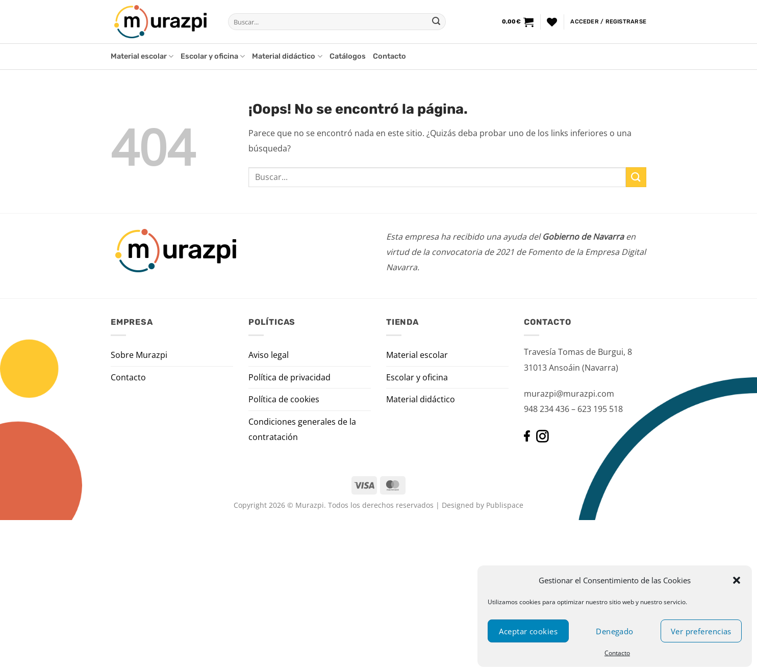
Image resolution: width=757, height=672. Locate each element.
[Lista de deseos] (552, 22)
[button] (736, 580)
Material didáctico (287, 56)
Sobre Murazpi (139, 354)
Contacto (617, 653)
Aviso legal (268, 354)
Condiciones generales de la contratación (302, 429)
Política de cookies (283, 399)
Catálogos (348, 56)
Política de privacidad (289, 377)
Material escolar (142, 56)
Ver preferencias (701, 631)
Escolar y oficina (213, 56)
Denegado (615, 631)
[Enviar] (436, 22)
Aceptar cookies (528, 631)
